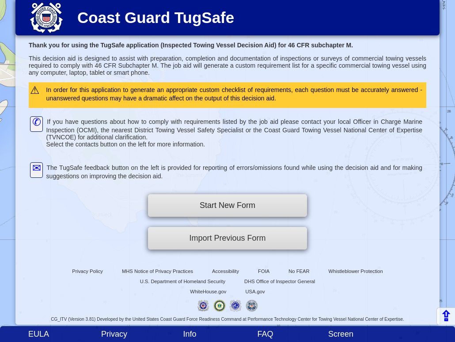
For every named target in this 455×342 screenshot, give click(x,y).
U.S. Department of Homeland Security (182, 281)
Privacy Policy (87, 271)
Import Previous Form (227, 238)
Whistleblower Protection (356, 271)
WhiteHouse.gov (208, 291)
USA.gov (255, 291)
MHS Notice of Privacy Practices (157, 271)
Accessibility (225, 271)
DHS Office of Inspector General (279, 281)
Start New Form (227, 205)
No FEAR (298, 271)
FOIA (263, 271)
